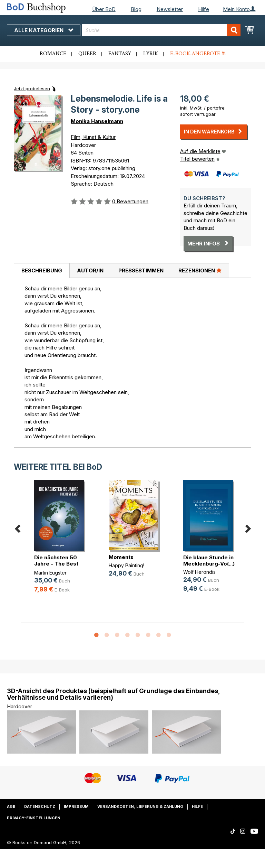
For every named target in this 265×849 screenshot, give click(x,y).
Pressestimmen (141, 270)
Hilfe (203, 9)
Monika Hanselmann (97, 121)
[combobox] (161, 30)
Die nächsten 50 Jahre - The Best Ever (56, 563)
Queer (87, 54)
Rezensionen (200, 270)
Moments (121, 557)
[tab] (41, 270)
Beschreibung (41, 270)
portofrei (216, 108)
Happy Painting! (126, 565)
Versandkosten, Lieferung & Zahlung (140, 806)
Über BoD (104, 9)
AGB (11, 806)
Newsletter (170, 9)
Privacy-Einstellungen (33, 817)
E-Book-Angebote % (198, 54)
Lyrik (150, 54)
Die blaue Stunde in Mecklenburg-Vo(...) (209, 560)
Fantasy (119, 54)
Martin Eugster (50, 573)
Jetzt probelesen (32, 88)
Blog (136, 9)
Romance (53, 54)
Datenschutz (39, 806)
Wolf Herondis (199, 572)
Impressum (76, 806)
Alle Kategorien (43, 30)
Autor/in (90, 270)
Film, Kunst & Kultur (93, 137)
